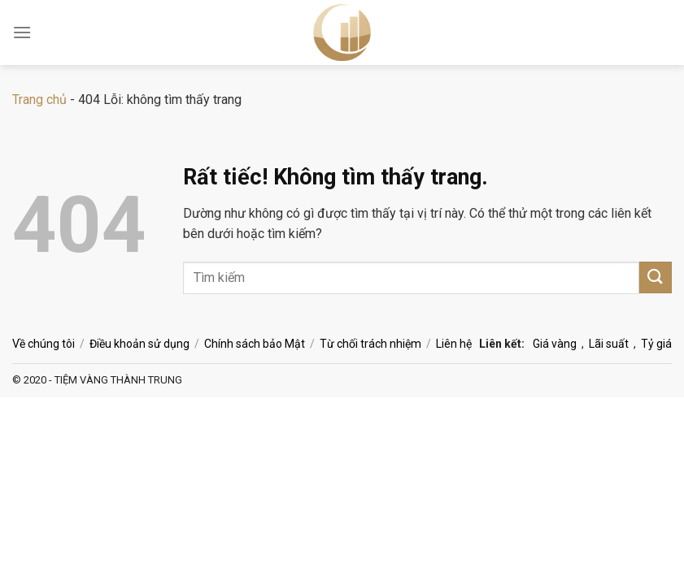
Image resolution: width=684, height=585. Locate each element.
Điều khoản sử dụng (139, 343)
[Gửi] (655, 277)
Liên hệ (454, 343)
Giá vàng (555, 343)
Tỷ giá (656, 343)
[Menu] (22, 32)
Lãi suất (609, 343)
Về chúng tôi (43, 343)
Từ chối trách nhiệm (370, 343)
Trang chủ (39, 99)
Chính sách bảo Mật (254, 343)
